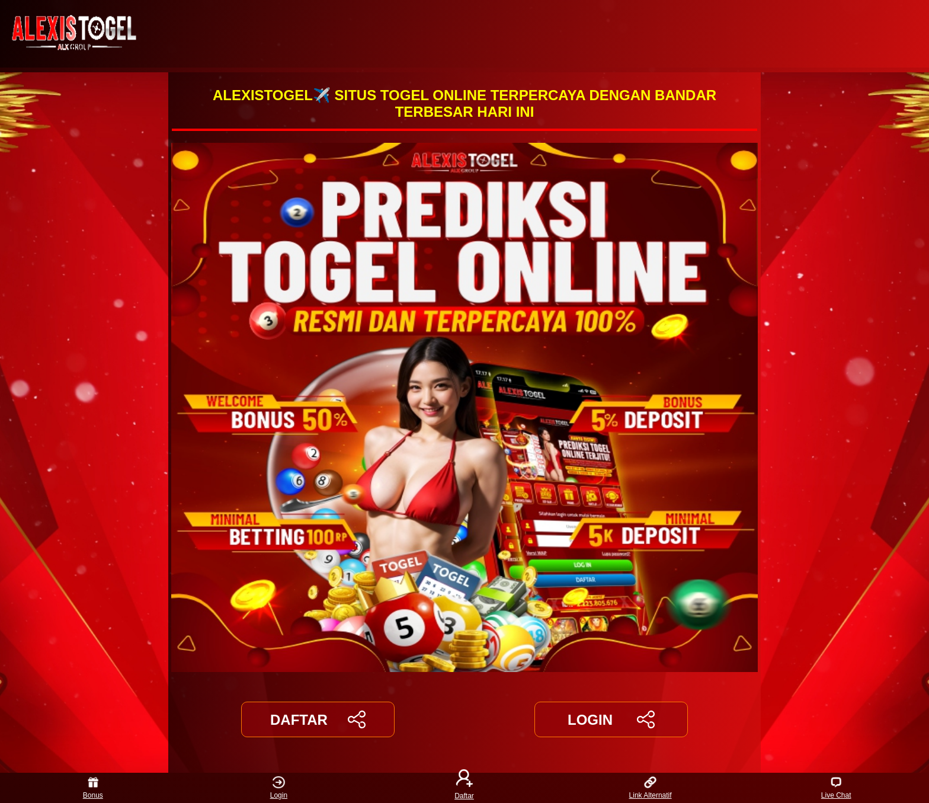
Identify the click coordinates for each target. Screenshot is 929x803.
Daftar (464, 788)
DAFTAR (318, 719)
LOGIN (611, 719)
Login (278, 788)
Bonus (93, 788)
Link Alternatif (650, 788)
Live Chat (836, 788)
